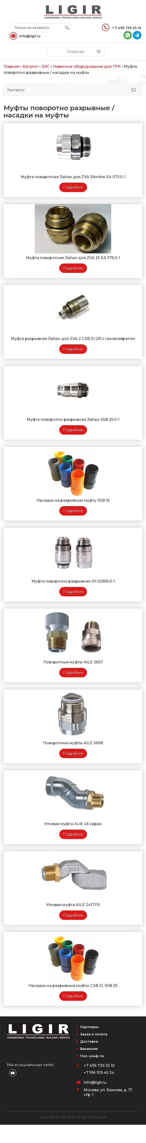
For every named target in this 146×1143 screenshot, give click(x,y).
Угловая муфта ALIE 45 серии (73, 824)
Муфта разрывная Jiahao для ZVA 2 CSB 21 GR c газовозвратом (73, 338)
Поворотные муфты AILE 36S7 (73, 662)
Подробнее (73, 187)
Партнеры (89, 1027)
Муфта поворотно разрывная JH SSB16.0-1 (73, 581)
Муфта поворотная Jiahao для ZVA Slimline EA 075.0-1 (73, 177)
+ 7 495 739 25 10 (121, 27)
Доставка (89, 1041)
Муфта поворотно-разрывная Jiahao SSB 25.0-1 (73, 419)
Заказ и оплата (93, 1034)
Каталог (16, 90)
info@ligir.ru (25, 36)
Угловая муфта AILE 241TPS (73, 904)
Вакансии (89, 1049)
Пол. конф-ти (92, 1056)
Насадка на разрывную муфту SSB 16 (73, 500)
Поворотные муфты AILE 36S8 (73, 743)
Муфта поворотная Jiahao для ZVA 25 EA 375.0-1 (73, 258)
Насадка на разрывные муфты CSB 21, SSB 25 (73, 985)
